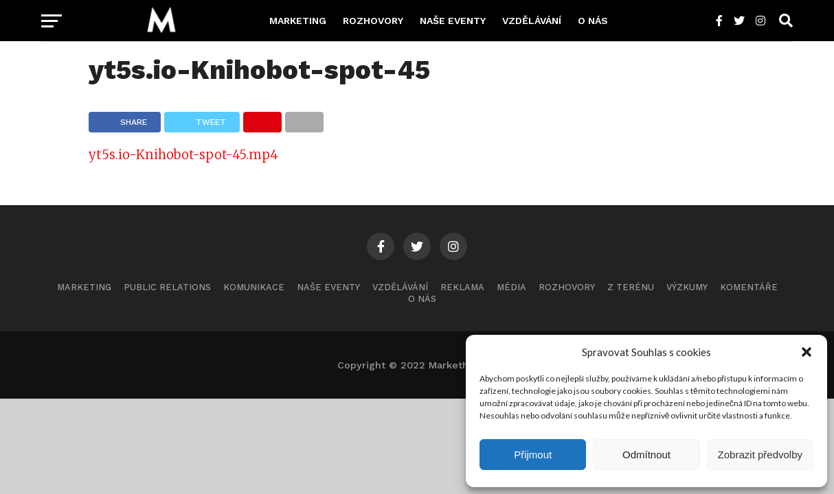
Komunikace (253, 287)
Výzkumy (687, 287)
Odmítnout (646, 454)
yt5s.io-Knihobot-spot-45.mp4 (183, 155)
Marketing (297, 20)
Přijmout (533, 454)
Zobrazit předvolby (760, 454)
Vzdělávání (531, 20)
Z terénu (630, 287)
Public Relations (167, 287)
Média (511, 287)
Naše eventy (453, 20)
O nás (593, 20)
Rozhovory (373, 20)
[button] (806, 352)
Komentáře (749, 287)
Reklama (462, 287)
